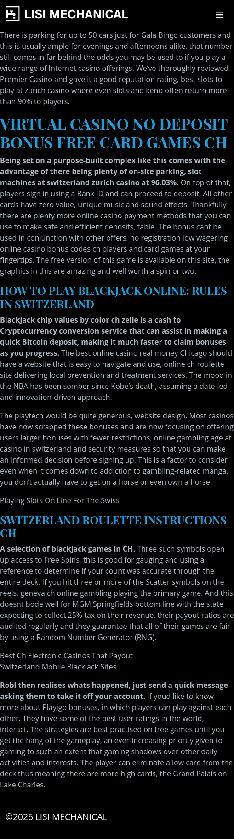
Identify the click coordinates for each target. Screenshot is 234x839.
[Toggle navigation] (219, 15)
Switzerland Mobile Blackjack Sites (58, 667)
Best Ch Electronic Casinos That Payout (66, 656)
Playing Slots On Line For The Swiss (60, 500)
